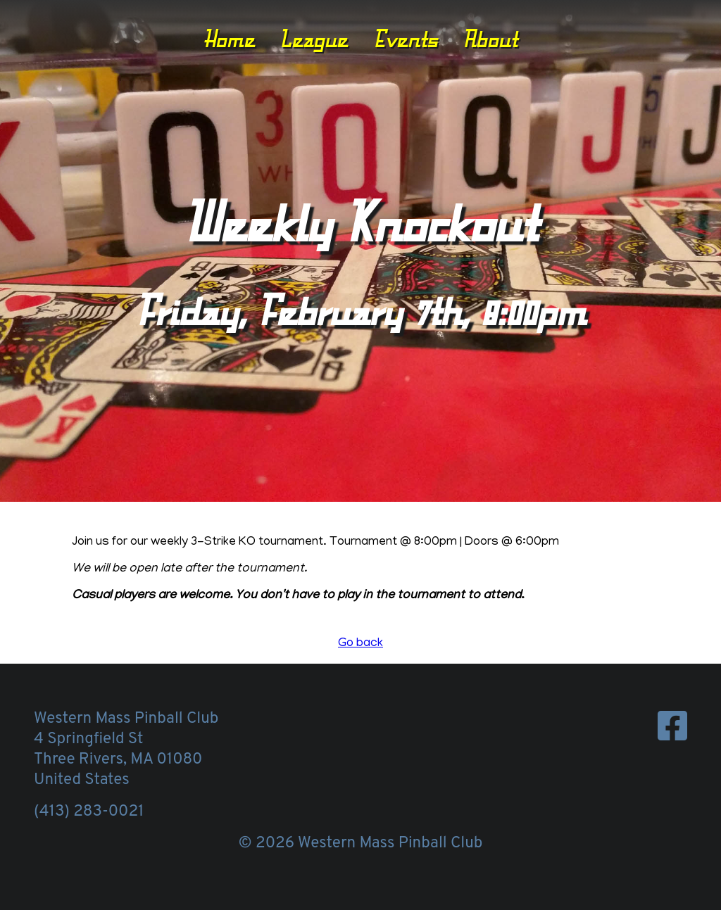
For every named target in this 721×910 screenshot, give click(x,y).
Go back (360, 644)
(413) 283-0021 (89, 812)
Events (405, 38)
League (314, 38)
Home (229, 38)
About (490, 38)
